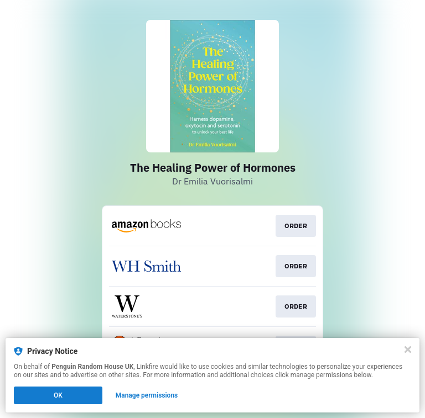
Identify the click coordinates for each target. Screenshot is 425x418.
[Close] (408, 349)
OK (58, 395)
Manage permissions (147, 395)
